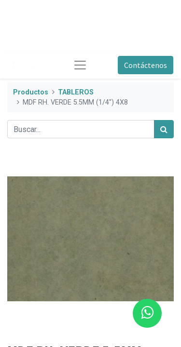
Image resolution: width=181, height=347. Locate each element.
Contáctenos (145, 65)
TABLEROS (76, 92)
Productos (30, 92)
